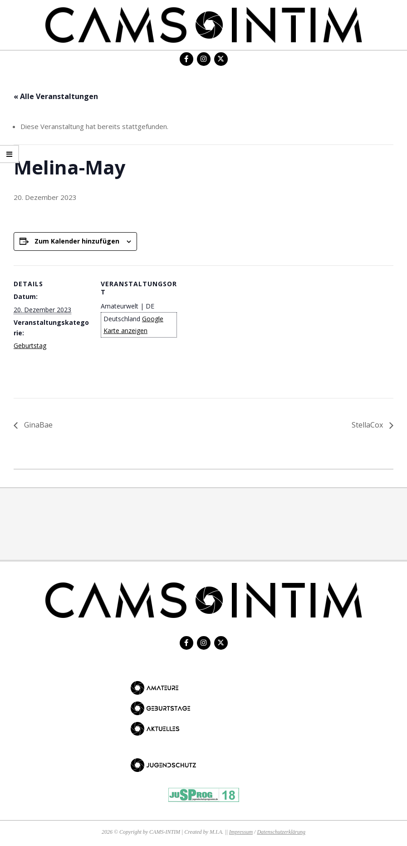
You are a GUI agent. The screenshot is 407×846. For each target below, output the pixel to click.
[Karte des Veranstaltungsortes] (236, 328)
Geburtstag (30, 345)
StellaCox (368, 425)
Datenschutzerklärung (281, 832)
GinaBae (37, 425)
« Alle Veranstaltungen (56, 96)
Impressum (241, 832)
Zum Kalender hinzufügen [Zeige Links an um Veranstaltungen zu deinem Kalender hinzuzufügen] (76, 241)
